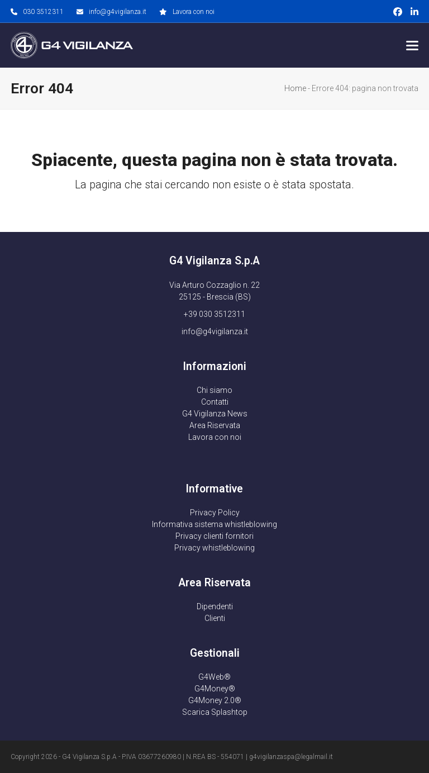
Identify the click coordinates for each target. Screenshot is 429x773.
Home (295, 88)
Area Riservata (214, 425)
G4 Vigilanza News (214, 413)
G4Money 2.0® (214, 700)
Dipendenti (215, 606)
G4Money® (214, 688)
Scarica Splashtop (214, 712)
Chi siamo (214, 390)
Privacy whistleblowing (214, 547)
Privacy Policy (215, 512)
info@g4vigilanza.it (117, 12)
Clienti (214, 618)
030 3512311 (43, 12)
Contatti (214, 401)
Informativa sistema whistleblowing (214, 524)
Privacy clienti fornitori (214, 536)
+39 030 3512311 (214, 314)
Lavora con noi (193, 12)
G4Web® (214, 676)
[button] (412, 45)
